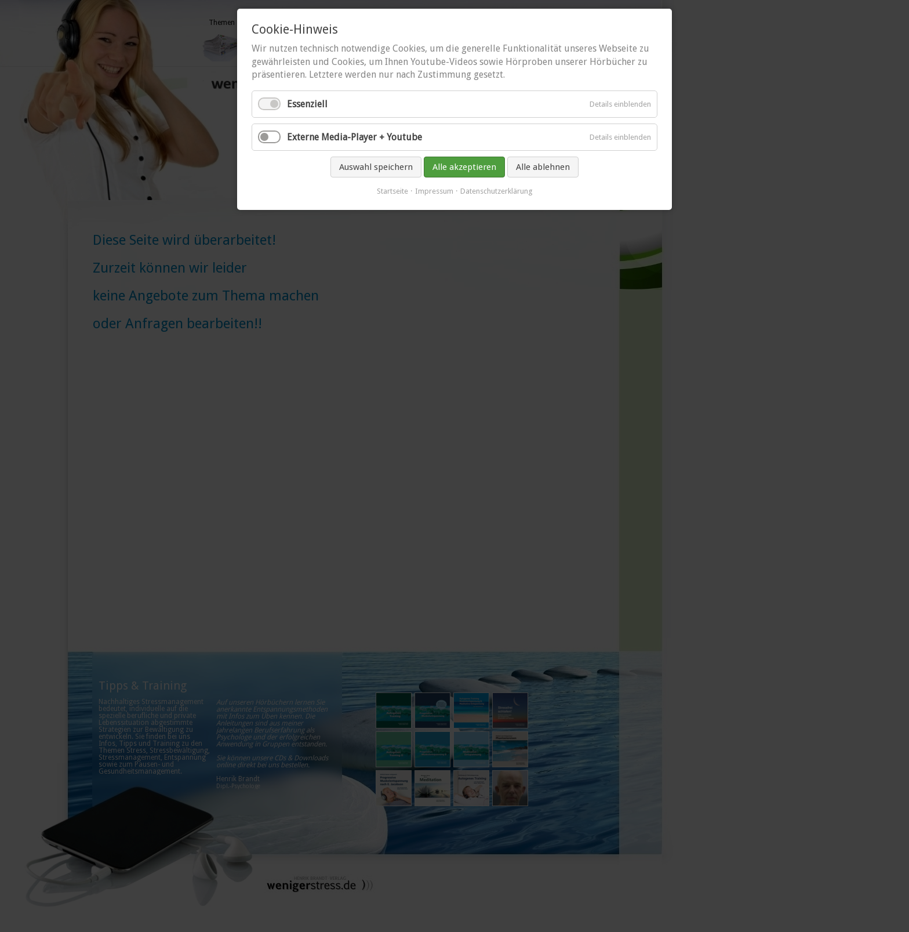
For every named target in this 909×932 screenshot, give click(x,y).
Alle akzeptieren (464, 167)
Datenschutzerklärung (496, 191)
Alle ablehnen (543, 167)
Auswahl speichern (376, 167)
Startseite (392, 191)
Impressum (434, 191)
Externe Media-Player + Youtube (354, 137)
